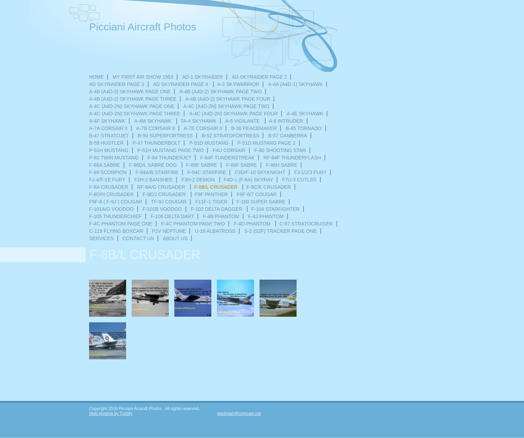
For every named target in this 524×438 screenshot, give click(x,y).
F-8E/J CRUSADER (165, 194)
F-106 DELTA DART (172, 216)
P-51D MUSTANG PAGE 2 (267, 143)
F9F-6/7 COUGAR (256, 194)
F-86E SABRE (201, 165)
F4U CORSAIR (229, 150)
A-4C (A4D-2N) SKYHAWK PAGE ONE (131, 106)
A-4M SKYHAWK (153, 121)
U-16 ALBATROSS (215, 231)
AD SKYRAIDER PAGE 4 (181, 84)
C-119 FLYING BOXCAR (116, 231)
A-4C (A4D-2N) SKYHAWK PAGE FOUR (233, 113)
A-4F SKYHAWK (107, 121)
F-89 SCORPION (107, 172)
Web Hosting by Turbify (110, 413)
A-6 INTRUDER (286, 121)
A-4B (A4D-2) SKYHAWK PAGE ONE (129, 91)
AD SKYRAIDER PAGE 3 (116, 84)
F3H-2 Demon (198, 179)
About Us (175, 238)
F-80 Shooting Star (280, 150)
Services (101, 238)
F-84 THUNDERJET (169, 157)
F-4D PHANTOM (253, 224)
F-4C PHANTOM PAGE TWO (193, 224)
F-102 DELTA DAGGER (217, 209)
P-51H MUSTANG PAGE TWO (170, 150)
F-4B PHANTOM (221, 216)
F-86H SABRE (281, 165)
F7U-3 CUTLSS (299, 179)
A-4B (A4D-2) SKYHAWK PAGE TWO (221, 91)
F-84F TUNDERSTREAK (227, 157)
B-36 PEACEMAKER (254, 128)
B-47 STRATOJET (109, 135)
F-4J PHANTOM (266, 216)
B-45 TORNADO (304, 128)
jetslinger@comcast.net (239, 413)
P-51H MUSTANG (109, 150)
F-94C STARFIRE (206, 172)
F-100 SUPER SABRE (260, 201)
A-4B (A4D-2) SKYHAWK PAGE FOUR (227, 99)
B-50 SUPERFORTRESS (165, 135)
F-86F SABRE (241, 165)
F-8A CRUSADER (108, 187)
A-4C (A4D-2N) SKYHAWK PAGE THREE (134, 113)
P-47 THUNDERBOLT (156, 143)
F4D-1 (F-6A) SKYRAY (248, 179)
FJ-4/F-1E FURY (107, 179)
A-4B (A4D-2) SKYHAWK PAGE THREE (132, 99)
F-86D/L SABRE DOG (153, 165)
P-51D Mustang (209, 143)
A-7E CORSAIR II (203, 128)
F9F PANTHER (211, 194)
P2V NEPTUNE (169, 231)
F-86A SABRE (104, 165)
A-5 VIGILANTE (243, 121)
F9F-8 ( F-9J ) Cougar (115, 201)
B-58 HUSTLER (106, 143)
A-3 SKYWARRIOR (238, 84)
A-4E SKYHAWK (304, 113)
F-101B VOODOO (162, 209)
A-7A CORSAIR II (108, 128)
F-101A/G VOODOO (111, 209)
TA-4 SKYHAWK (199, 121)
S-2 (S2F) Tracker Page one (280, 231)
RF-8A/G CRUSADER (162, 187)
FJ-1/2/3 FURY (310, 172)
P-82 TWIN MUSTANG (114, 157)
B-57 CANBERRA (287, 135)
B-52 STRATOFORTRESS (230, 135)
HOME (96, 77)
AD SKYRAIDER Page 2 (259, 77)
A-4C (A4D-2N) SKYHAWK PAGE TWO (226, 106)
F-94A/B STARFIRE (157, 172)
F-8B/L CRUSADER (216, 187)
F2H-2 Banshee (153, 179)
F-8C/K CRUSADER (269, 187)
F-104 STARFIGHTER (275, 209)
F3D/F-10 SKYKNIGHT (260, 172)
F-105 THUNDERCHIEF (115, 216)
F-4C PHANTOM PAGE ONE (120, 224)
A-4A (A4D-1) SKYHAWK (295, 84)
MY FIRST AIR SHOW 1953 (142, 77)
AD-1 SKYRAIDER (202, 77)
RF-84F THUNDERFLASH (292, 157)
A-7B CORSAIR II (155, 128)
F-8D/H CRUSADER (111, 194)
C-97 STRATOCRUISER (306, 224)
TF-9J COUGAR (169, 201)
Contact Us (138, 238)
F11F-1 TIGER (211, 201)
